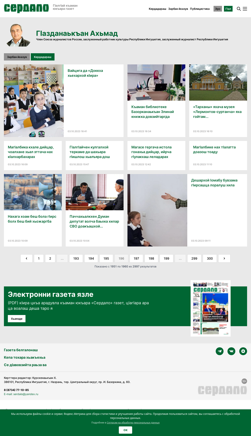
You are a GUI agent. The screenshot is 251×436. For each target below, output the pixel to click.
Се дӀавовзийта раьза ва (25, 365)
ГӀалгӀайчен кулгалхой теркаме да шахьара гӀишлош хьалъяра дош (90, 152)
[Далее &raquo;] (224, 258)
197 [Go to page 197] (136, 258)
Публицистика (200, 8)
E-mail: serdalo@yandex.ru (21, 394)
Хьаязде (16, 318)
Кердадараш (157, 8)
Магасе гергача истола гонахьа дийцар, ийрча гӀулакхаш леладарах (151, 152)
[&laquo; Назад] (26, 258)
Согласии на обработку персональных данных (133, 422)
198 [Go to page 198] (151, 258)
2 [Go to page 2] (50, 258)
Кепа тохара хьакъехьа (24, 357)
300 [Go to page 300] (210, 258)
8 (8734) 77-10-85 (16, 390)
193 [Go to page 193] (76, 258)
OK (125, 430)
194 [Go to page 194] (91, 258)
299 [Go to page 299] (194, 258)
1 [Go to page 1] (39, 258)
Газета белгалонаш (21, 350)
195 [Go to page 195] (106, 258)
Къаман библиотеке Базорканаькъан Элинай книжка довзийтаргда (152, 112)
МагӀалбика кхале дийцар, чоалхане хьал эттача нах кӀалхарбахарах (31, 152)
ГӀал (228, 8)
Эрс (217, 8)
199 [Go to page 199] (166, 258)
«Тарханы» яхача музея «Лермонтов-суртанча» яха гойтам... (217, 112)
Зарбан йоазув (178, 8)
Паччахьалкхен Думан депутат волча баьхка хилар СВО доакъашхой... (94, 221)
